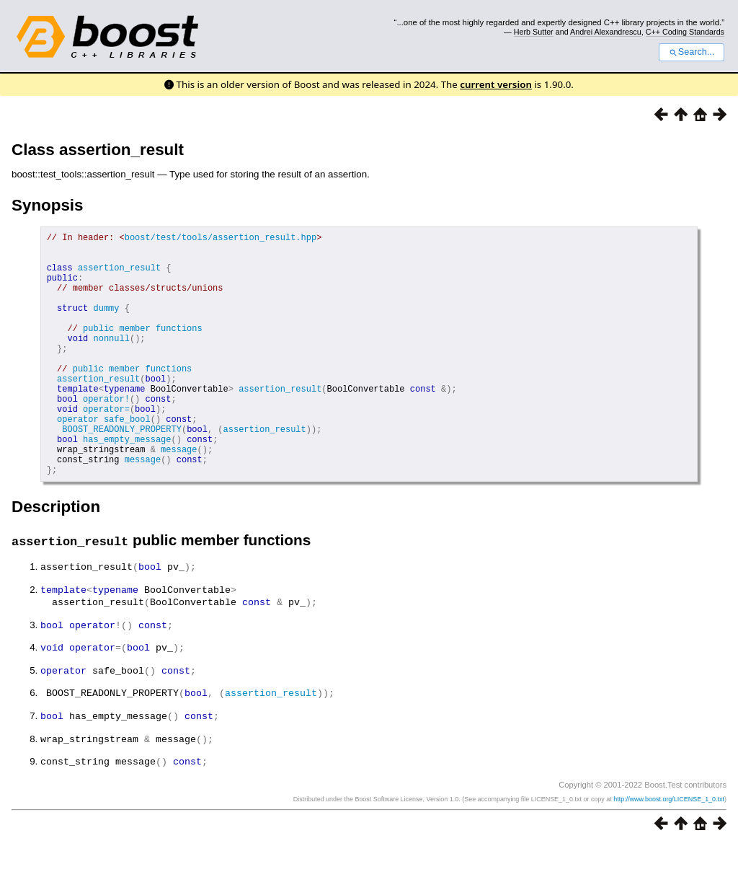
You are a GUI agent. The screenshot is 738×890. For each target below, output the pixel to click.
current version (496, 84)
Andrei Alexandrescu (605, 31)
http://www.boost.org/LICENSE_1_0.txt (668, 844)
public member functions (143, 349)
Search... (691, 52)
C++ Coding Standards (685, 31)
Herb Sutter (534, 31)
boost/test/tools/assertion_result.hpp (220, 239)
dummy (106, 325)
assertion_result (119, 276)
